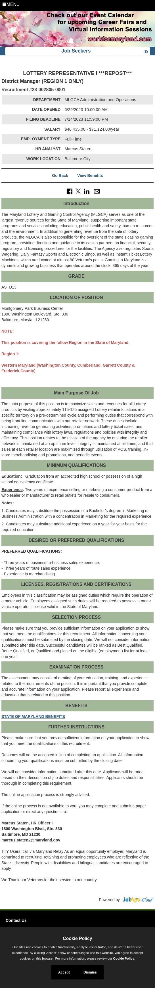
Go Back (60, 175)
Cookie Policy (77, 938)
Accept (64, 972)
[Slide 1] (71, 41)
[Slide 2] (77, 41)
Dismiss (90, 972)
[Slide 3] (84, 41)
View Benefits (90, 175)
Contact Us (16, 920)
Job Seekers (76, 51)
